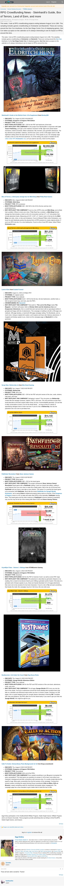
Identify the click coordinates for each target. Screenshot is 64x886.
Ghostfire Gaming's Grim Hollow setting (36, 854)
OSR (27, 19)
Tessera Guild (57, 851)
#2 (62, 869)
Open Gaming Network (45, 851)
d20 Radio (26, 851)
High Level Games (33, 851)
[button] (2, 2)
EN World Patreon (51, 857)
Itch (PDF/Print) (43, 856)
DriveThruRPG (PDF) (32, 856)
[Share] (60, 869)
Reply (61, 823)
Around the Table (28, 853)
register (29, 832)
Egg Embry (19, 837)
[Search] (62, 2)
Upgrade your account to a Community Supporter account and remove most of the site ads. (28, 6)
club (24, 138)
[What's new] (59, 2)
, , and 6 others (13, 827)
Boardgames (8, 19)
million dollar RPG (10, 138)
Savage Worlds (34, 19)
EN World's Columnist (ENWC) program (34, 849)
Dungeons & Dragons (19, 19)
